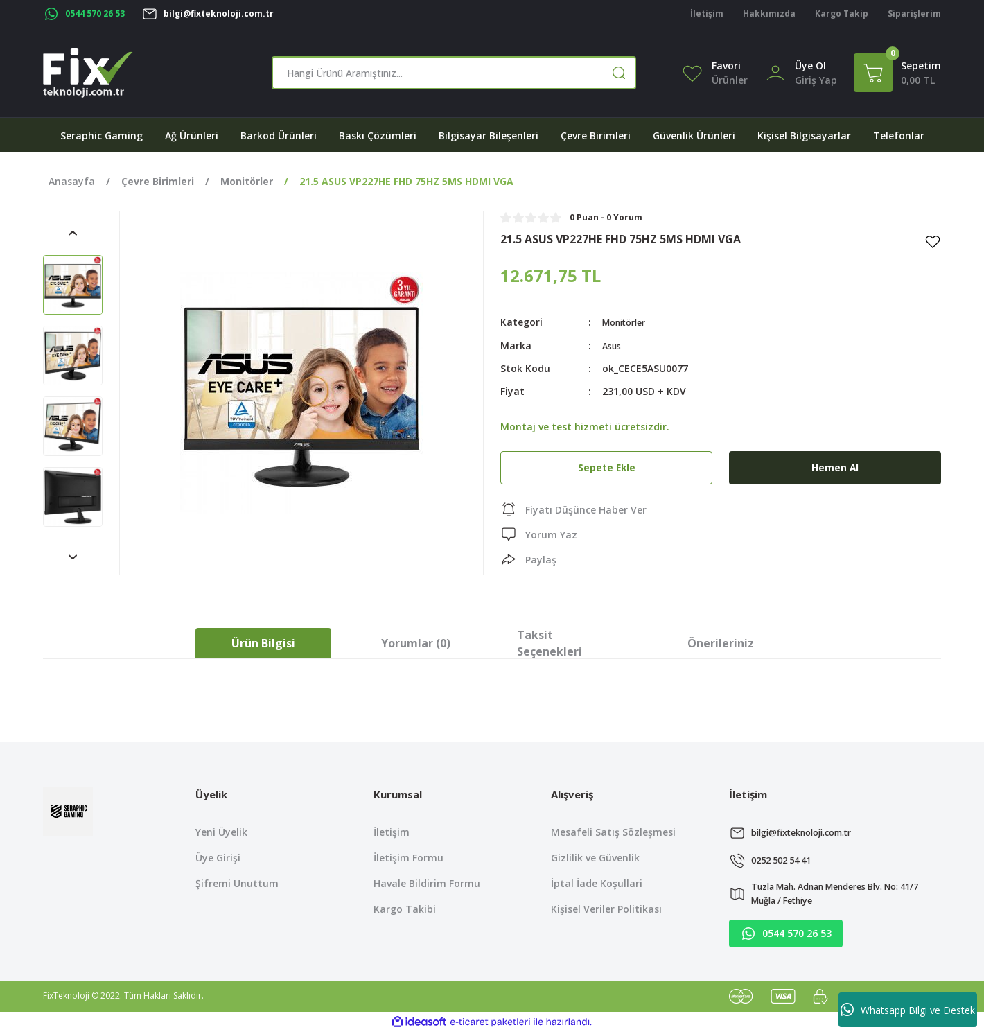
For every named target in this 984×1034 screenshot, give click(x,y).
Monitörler (628, 321)
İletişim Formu (408, 857)
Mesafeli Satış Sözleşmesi (613, 832)
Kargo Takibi (405, 908)
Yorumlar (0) (415, 643)
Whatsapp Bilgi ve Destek (908, 1009)
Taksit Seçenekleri (549, 643)
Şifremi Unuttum (237, 883)
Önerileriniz (720, 643)
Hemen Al (835, 467)
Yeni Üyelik (221, 832)
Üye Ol (810, 65)
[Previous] (73, 233)
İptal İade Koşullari (596, 883)
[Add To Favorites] (932, 241)
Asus (613, 344)
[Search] (454, 72)
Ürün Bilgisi (263, 643)
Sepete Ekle (606, 467)
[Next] (73, 557)
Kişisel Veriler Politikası (606, 908)
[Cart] (897, 72)
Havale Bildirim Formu (427, 883)
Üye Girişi (217, 857)
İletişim (392, 832)
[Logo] (88, 73)
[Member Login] (775, 72)
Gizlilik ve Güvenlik (595, 857)
